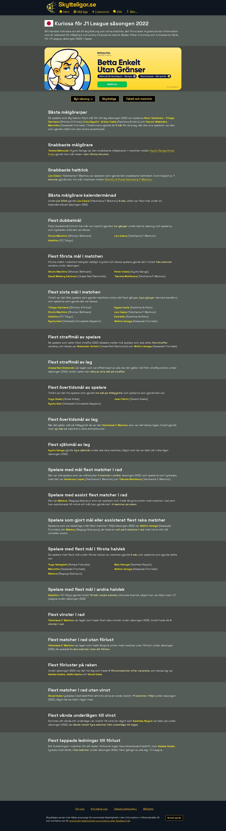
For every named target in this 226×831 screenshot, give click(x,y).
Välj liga (81, 12)
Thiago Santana (58, 307)
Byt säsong (83, 99)
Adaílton (53, 240)
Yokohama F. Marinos (115, 425)
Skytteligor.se (77, 4)
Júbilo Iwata (74, 674)
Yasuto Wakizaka (156, 121)
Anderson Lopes (74, 479)
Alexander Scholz (88, 346)
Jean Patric (121, 399)
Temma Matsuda (58, 150)
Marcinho (54, 125)
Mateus (62, 500)
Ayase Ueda (121, 307)
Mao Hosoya (122, 564)
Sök (117, 12)
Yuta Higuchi (91, 121)
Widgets (148, 808)
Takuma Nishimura (125, 276)
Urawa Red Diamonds (61, 367)
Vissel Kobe (95, 674)
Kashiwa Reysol (142, 721)
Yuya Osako (55, 399)
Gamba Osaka (56, 674)
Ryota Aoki (55, 321)
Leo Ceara (54, 175)
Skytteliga (109, 99)
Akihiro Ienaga (123, 321)
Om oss (79, 808)
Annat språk (174, 817)
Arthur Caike (109, 121)
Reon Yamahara (153, 118)
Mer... (131, 12)
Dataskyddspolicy (125, 808)
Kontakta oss (99, 808)
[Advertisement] (113, 779)
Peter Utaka (122, 271)
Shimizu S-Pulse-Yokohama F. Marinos (128, 179)
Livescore (100, 12)
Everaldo (119, 316)
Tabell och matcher (139, 99)
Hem (64, 12)
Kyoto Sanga (56, 450)
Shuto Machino (57, 235)
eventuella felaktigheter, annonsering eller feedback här (99, 820)
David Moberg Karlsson (62, 276)
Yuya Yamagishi (58, 564)
